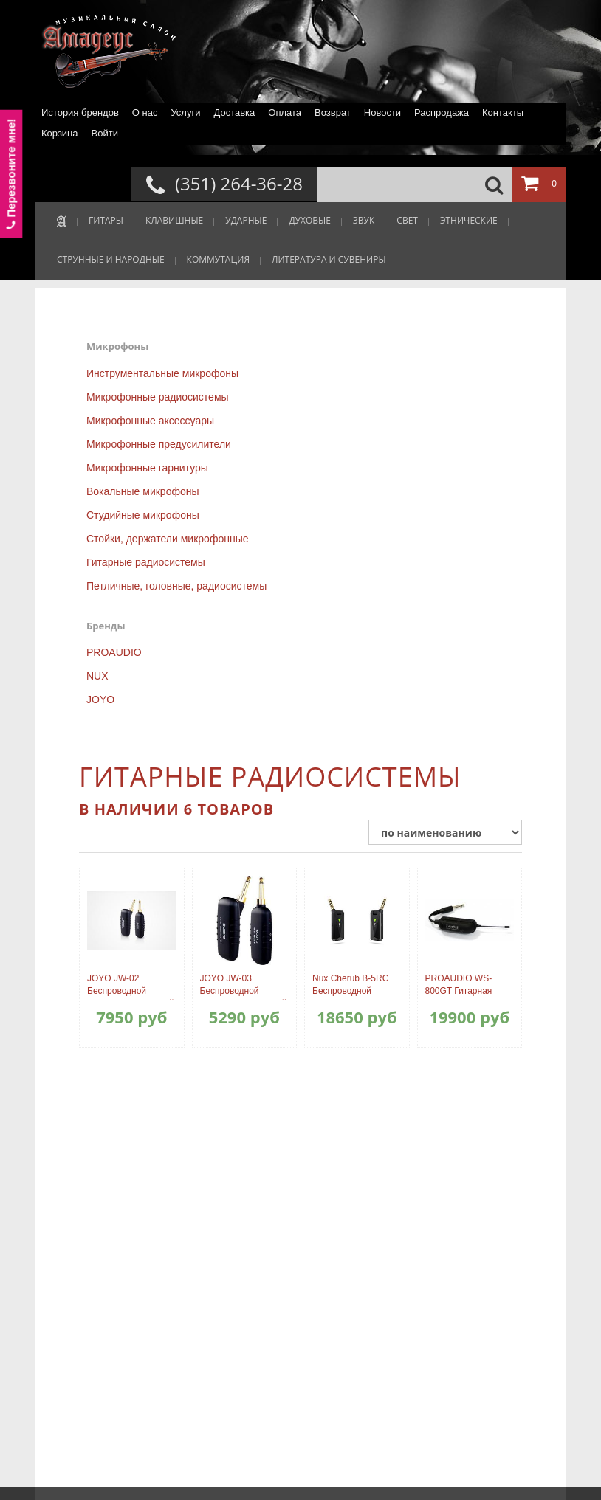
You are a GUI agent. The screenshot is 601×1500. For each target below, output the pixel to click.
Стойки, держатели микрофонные (167, 539)
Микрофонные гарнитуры (147, 468)
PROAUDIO (114, 652)
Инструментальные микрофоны (162, 373)
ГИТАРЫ (106, 220)
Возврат (333, 112)
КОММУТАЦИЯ (218, 259)
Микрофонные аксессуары (150, 420)
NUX (97, 676)
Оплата (284, 112)
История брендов (80, 112)
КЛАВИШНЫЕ (174, 220)
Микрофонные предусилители (158, 444)
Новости (382, 112)
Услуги (185, 112)
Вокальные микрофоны (142, 491)
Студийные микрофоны (142, 515)
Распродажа (441, 112)
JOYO (100, 699)
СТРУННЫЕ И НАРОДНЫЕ (111, 259)
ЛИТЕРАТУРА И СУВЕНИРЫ (329, 259)
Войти (105, 133)
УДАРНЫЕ (246, 220)
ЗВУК (363, 220)
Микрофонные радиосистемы (157, 397)
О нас (145, 112)
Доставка (234, 112)
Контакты (502, 112)
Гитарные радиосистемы (145, 562)
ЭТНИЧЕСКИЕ (469, 220)
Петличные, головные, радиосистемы (176, 586)
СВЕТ (407, 220)
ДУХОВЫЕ (309, 220)
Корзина (59, 133)
